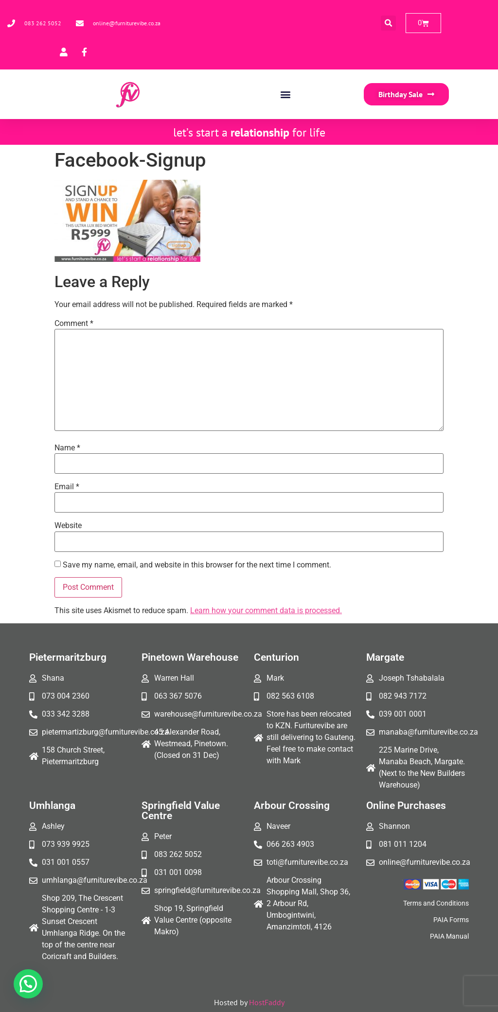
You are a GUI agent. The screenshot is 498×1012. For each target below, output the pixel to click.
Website (68, 526)
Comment (73, 323)
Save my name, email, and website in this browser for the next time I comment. (197, 565)
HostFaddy (267, 1002)
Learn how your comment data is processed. (266, 610)
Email (66, 487)
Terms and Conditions (436, 903)
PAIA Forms (451, 920)
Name (67, 448)
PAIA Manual (449, 936)
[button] (388, 23)
